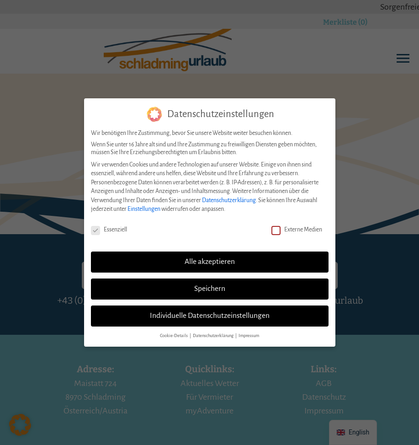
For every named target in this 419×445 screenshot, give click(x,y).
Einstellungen (143, 203)
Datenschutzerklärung (229, 194)
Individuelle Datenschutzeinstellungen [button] (210, 310)
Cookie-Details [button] (174, 329)
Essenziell (109, 224)
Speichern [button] (209, 283)
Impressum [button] (249, 329)
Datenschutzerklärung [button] (213, 329)
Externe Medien (296, 224)
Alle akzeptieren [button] (210, 256)
